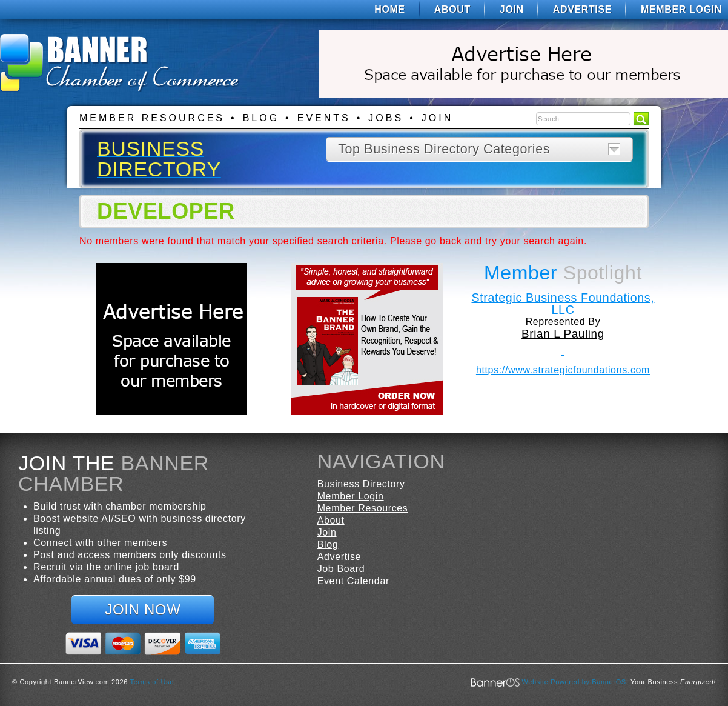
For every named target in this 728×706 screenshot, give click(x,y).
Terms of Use (152, 681)
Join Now (142, 609)
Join (512, 9)
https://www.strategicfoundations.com (563, 370)
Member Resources (152, 118)
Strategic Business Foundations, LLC (562, 303)
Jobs (385, 118)
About (452, 9)
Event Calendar (353, 581)
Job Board (341, 569)
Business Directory (361, 484)
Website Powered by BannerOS (573, 681)
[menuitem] (390, 9)
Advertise (582, 9)
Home (389, 9)
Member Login (681, 9)
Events (324, 118)
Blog (261, 118)
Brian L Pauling (562, 333)
